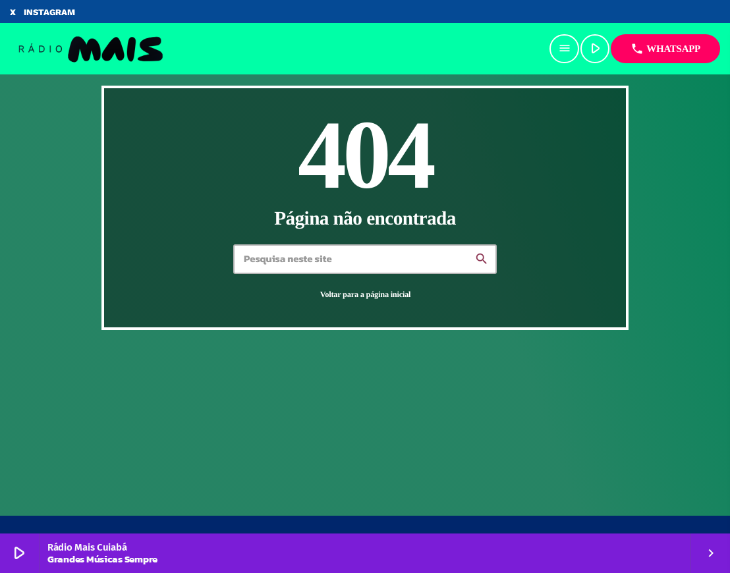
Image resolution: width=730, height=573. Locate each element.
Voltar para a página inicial (365, 294)
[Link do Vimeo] (90, 49)
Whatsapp (665, 48)
